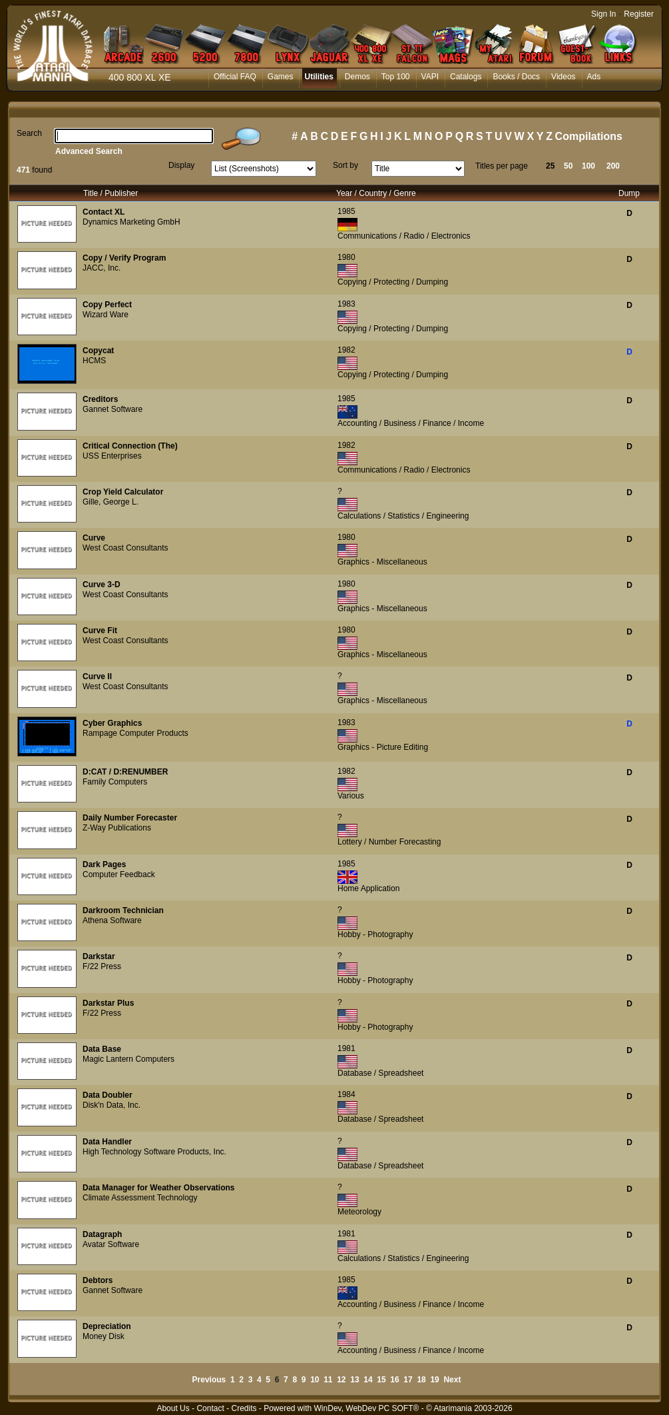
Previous (209, 1379)
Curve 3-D (101, 584)
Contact (210, 1408)
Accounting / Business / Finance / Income (410, 423)
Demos (357, 76)
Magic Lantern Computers (128, 1059)
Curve (94, 538)
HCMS (94, 360)
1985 (346, 211)
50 (568, 166)
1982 (346, 350)
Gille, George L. (110, 502)
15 (381, 1379)
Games (281, 76)
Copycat (98, 350)
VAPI (430, 76)
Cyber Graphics (112, 723)
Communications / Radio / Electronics (403, 236)
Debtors (97, 1280)
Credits (243, 1408)
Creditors (100, 399)
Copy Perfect (107, 304)
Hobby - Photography (375, 934)
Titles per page (501, 166)
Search (29, 133)
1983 (346, 304)
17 (407, 1379)
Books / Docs (516, 76)
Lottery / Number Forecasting (389, 841)
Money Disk (103, 1336)
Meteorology (359, 1211)
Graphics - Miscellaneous (382, 562)
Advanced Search (88, 151)
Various (350, 795)
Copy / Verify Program (124, 258)
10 (314, 1379)
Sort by (345, 165)
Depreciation (107, 1326)
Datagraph (102, 1234)
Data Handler (107, 1141)
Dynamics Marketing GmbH (131, 222)
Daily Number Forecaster (130, 817)
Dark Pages (104, 864)
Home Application (368, 888)
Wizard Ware (105, 314)
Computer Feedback (119, 874)
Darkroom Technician (123, 910)
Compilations (588, 136)
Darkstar (99, 956)
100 (588, 166)
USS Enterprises (112, 456)
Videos (563, 76)
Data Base (102, 1049)
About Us (172, 1408)
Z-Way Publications (117, 827)
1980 (346, 257)
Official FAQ (235, 76)
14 (367, 1379)
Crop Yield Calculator (123, 492)
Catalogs (465, 76)
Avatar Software (111, 1244)
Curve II (97, 676)
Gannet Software (112, 409)
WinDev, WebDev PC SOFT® (366, 1408)
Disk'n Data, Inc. (111, 1105)
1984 (346, 1094)
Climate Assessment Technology (140, 1197)
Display (181, 165)
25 (550, 166)
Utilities (318, 76)
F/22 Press (102, 966)
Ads (594, 76)
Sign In (603, 14)
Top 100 (395, 76)
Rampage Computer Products (135, 733)
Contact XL (103, 212)
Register (639, 14)
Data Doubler (107, 1095)
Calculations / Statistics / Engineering (403, 516)
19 (434, 1379)
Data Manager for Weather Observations (159, 1187)
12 (341, 1379)
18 (421, 1379)
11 (328, 1379)
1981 (346, 1048)
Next (452, 1379)
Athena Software (112, 920)
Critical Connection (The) (130, 446)
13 (354, 1379)
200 (613, 166)
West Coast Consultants (125, 548)
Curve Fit (100, 630)
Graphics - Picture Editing (382, 747)
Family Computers (115, 781)
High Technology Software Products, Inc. (154, 1151)
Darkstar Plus (108, 1003)
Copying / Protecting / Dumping (392, 282)
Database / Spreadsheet (380, 1073)
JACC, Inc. (101, 268)
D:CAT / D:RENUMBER (125, 771)
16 (394, 1379)
